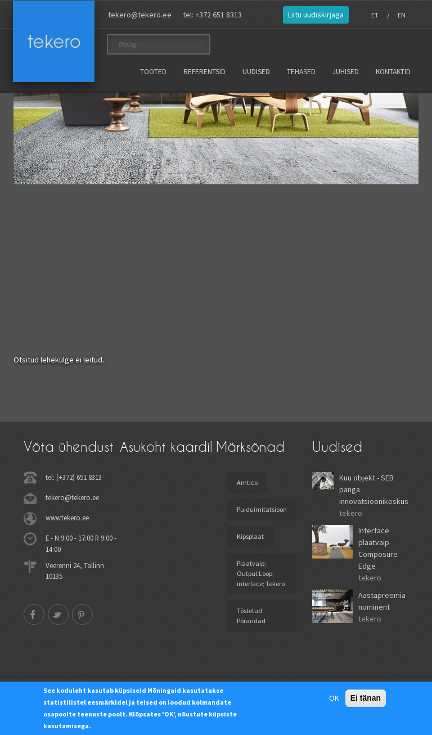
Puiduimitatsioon (262, 509)
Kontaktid (393, 71)
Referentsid (204, 71)
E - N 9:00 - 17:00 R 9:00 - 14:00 (81, 543)
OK (334, 698)
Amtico (247, 482)
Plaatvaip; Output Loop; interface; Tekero (261, 573)
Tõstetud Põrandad (251, 615)
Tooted (153, 71)
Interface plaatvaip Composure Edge (378, 548)
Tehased (301, 71)
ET (375, 15)
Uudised (256, 71)
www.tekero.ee (67, 517)
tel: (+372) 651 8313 (74, 477)
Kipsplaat (250, 536)
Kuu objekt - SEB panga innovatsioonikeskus (373, 489)
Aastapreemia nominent (382, 601)
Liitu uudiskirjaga (316, 15)
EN (402, 15)
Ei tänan (365, 697)
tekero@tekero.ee (140, 15)
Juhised (345, 71)
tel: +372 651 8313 (212, 15)
